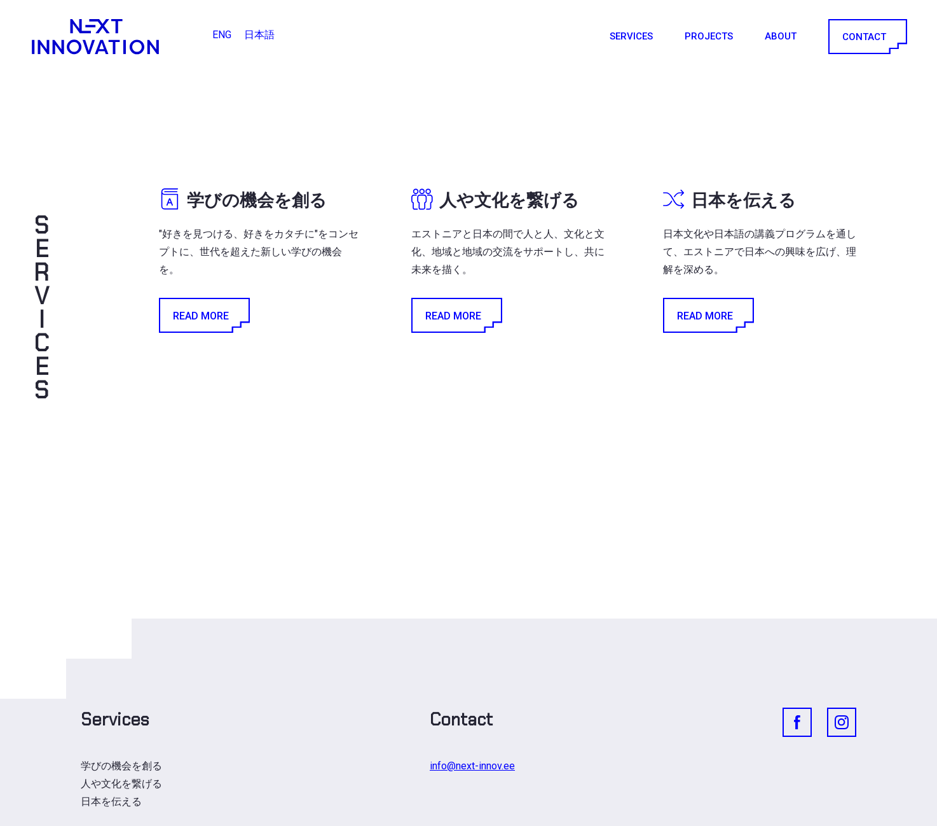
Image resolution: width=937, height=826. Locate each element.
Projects (709, 36)
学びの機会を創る (121, 766)
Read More (203, 315)
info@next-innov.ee (472, 766)
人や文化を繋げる (121, 784)
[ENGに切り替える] (222, 35)
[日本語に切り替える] (259, 35)
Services (631, 36)
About (781, 36)
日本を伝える (111, 801)
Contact (866, 36)
